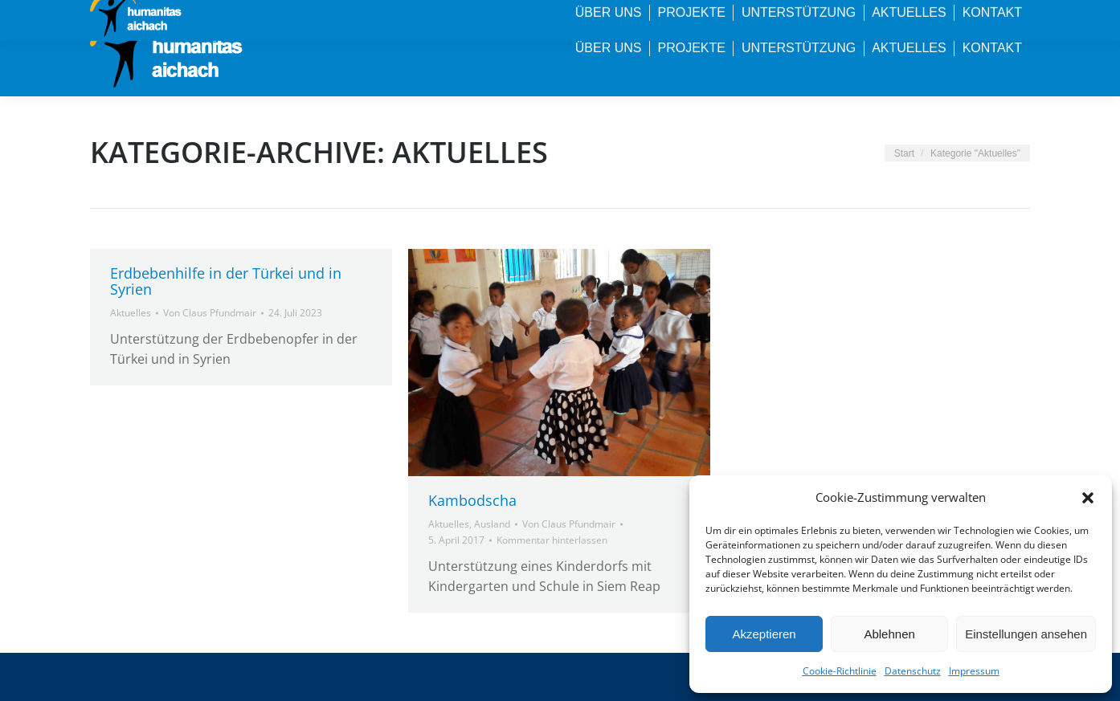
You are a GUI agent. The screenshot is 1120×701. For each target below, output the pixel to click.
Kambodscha (472, 500)
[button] (1088, 498)
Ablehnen (889, 634)
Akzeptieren (763, 634)
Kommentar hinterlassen (552, 540)
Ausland (492, 524)
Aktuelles (130, 313)
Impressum (974, 671)
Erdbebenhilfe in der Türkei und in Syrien (225, 281)
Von (209, 313)
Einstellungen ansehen (1026, 634)
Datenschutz (913, 671)
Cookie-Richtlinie (840, 671)
